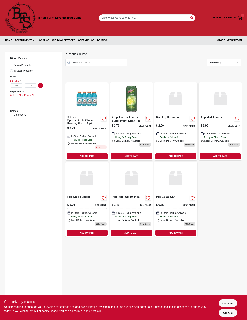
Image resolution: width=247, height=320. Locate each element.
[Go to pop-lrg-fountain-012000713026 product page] (175, 121)
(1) (20, 114)
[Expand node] (11, 100)
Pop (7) (19, 105)
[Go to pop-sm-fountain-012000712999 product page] (87, 199)
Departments (23, 40)
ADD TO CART (87, 156)
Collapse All (15, 95)
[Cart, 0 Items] (240, 18)
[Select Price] (40, 85)
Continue (227, 303)
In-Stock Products (23, 70)
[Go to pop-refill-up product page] (131, 199)
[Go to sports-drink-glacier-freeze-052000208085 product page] (87, 121)
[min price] (16, 85)
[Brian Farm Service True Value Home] (20, 17)
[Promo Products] (11, 65)
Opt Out (228, 312)
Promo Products (22, 65)
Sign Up (231, 17)
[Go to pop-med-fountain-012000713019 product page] (220, 121)
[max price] (31, 85)
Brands (102, 40)
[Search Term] (147, 17)
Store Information (229, 40)
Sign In (217, 17)
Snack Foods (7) (21, 100)
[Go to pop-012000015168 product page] (175, 199)
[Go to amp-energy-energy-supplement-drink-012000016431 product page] (131, 121)
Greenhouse (86, 40)
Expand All (29, 95)
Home (8, 40)
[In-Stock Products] (11, 70)
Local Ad (43, 40)
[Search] (191, 17)
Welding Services (63, 40)
